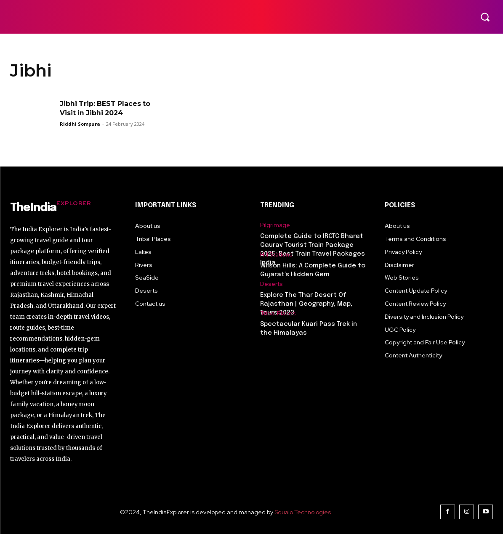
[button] (485, 17)
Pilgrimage (275, 225)
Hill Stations (276, 254)
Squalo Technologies (302, 512)
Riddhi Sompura (80, 124)
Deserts (271, 284)
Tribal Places (278, 313)
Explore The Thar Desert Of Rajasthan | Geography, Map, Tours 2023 (306, 304)
